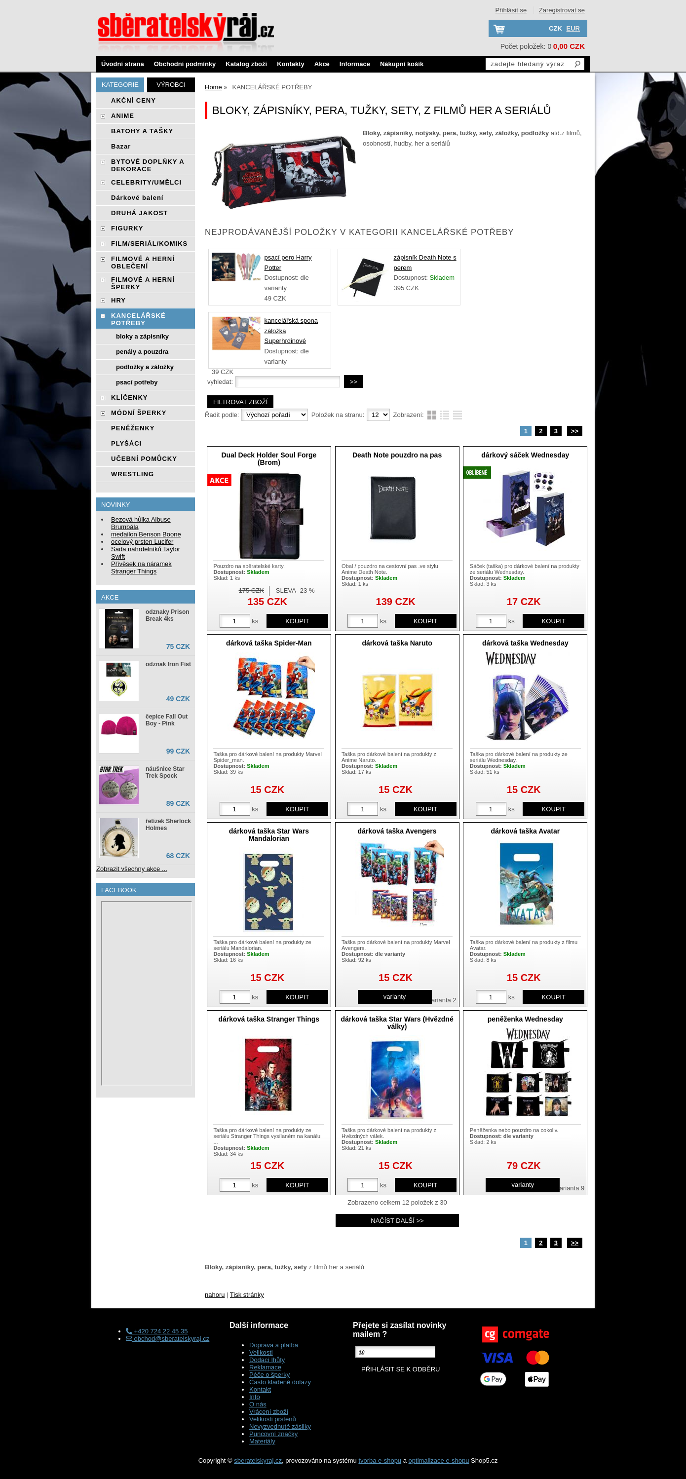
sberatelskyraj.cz (258, 1460)
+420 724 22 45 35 (157, 1331)
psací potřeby (137, 382)
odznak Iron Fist (168, 664)
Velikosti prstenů (272, 1419)
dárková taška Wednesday (525, 643)
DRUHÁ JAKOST (139, 213)
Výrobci (171, 84)
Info (254, 1397)
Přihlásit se (511, 10)
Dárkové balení (137, 197)
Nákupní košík (401, 64)
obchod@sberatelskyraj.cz (167, 1338)
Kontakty (291, 64)
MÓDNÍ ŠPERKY (138, 413)
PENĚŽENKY (132, 428)
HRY (118, 300)
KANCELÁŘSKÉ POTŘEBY (138, 319)
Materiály (262, 1441)
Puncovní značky (273, 1434)
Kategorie (120, 84)
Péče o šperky (269, 1374)
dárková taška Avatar (525, 831)
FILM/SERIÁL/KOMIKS (149, 243)
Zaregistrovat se (562, 10)
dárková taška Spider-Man (269, 643)
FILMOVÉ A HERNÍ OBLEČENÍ (143, 262)
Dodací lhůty (267, 1360)
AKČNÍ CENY (133, 100)
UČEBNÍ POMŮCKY (144, 458)
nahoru (215, 1294)
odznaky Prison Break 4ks (168, 615)
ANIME (122, 115)
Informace (355, 64)
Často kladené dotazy (280, 1382)
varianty (394, 996)
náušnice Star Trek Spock (165, 772)
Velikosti (261, 1352)
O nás (258, 1404)
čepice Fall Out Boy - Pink (167, 720)
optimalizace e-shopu (439, 1460)
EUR (573, 28)
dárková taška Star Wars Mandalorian (269, 834)
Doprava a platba (273, 1345)
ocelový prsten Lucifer (142, 541)
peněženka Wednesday (525, 1019)
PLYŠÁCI (126, 443)
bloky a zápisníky (142, 336)
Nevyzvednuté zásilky (280, 1426)
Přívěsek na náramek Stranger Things (141, 567)
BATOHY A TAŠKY (142, 131)
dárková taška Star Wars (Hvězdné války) (397, 1022)
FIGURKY (127, 228)
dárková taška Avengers (397, 831)
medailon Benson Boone (146, 534)
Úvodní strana (122, 64)
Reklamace (265, 1367)
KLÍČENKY (129, 397)
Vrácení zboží (268, 1411)
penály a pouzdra (142, 351)
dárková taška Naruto (397, 643)
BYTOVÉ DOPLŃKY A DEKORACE (147, 165)
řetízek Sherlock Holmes (168, 825)
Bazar (121, 146)
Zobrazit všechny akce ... (131, 868)
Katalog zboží (246, 64)
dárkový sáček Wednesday (525, 455)
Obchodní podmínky (185, 64)
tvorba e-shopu (379, 1460)
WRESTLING (132, 474)
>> (574, 431)
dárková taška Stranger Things (269, 1019)
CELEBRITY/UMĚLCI (146, 182)
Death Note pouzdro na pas (397, 455)
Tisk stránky (247, 1294)
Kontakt (260, 1389)
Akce (322, 64)
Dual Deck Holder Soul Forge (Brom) (268, 458)
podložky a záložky (145, 367)
